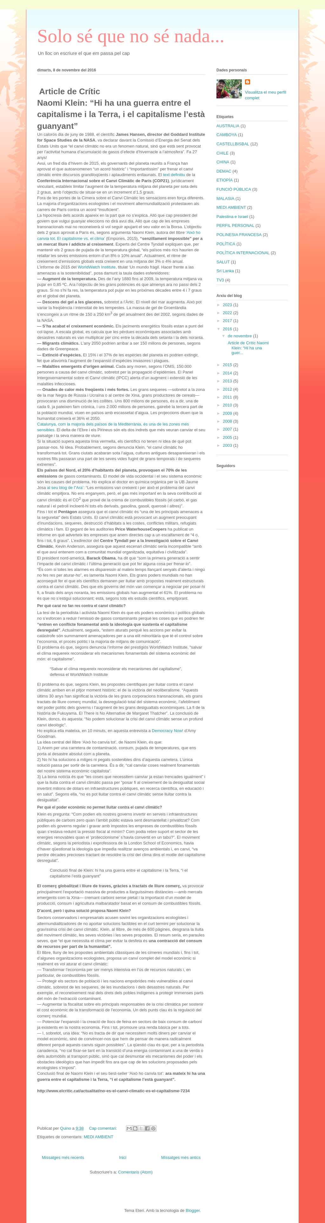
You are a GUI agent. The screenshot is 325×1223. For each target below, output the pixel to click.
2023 (228, 304)
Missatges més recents (63, 1157)
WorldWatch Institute (97, 267)
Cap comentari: (103, 1128)
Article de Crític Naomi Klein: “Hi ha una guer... (248, 347)
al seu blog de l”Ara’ (65, 487)
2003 (228, 445)
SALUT (223, 262)
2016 (228, 329)
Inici (122, 1157)
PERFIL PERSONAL (235, 225)
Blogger (193, 1210)
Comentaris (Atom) (135, 1172)
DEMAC (223, 171)
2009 (228, 413)
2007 (228, 429)
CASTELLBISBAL (232, 144)
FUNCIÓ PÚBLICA (233, 189)
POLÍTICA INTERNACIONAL (243, 252)
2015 (228, 364)
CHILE (222, 153)
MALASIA (225, 198)
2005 (228, 437)
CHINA (222, 162)
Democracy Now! (167, 730)
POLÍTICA (225, 243)
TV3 (220, 280)
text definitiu (174, 174)
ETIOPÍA (224, 180)
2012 (228, 389)
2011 (228, 397)
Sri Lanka (225, 270)
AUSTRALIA (227, 125)
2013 (228, 381)
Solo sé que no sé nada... (130, 35)
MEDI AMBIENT (98, 1136)
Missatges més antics (181, 1157)
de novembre (240, 336)
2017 (228, 320)
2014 (228, 373)
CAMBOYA (226, 134)
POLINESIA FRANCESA (239, 234)
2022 (228, 312)
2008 (228, 421)
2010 (228, 405)
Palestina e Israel (232, 216)
